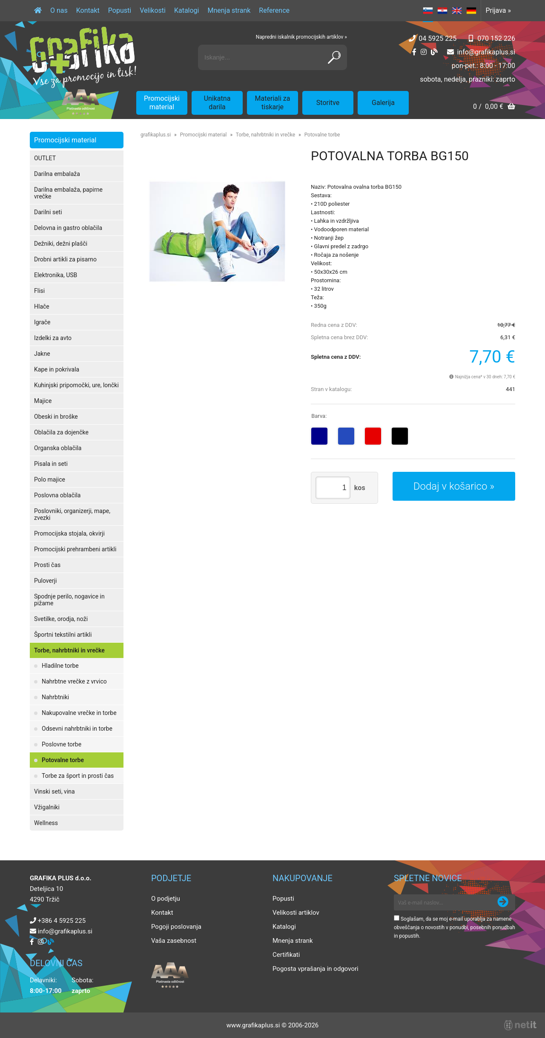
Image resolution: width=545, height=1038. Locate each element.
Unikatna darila (217, 102)
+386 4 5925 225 (62, 921)
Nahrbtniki (55, 697)
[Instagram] (424, 52)
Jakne (42, 353)
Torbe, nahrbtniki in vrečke (69, 650)
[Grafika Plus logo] (83, 57)
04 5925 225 (437, 38)
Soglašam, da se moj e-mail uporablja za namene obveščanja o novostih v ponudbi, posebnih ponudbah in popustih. (454, 927)
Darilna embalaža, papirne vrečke (68, 193)
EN (457, 10)
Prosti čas (47, 565)
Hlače (41, 306)
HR (442, 10)
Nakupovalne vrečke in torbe (79, 712)
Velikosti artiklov (295, 912)
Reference (274, 10)
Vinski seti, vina (54, 791)
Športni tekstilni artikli (63, 634)
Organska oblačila (57, 448)
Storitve (327, 103)
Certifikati (286, 955)
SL (428, 10)
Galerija (383, 103)
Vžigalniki (47, 807)
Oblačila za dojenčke (61, 432)
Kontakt (88, 10)
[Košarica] (494, 107)
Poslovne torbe (61, 744)
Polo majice (49, 479)
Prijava (498, 10)
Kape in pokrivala (56, 369)
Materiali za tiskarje (272, 102)
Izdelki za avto (53, 338)
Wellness (46, 823)
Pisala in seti (51, 463)
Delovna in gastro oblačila (68, 227)
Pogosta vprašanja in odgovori (315, 969)
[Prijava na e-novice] (503, 902)
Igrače (42, 322)
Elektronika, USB (55, 275)
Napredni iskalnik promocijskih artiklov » (301, 37)
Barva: (319, 416)
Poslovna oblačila (57, 495)
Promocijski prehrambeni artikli (75, 549)
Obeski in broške (56, 416)
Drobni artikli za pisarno (65, 259)
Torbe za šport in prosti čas (78, 775)
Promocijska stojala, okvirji (69, 533)
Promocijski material (162, 102)
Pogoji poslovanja (176, 926)
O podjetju (165, 898)
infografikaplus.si (486, 52)
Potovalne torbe (63, 760)
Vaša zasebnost (173, 940)
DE (471, 10)
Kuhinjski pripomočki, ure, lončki (76, 385)
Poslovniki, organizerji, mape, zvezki (72, 514)
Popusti (119, 10)
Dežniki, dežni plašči (60, 243)
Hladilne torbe (60, 665)
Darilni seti (48, 212)
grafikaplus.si (156, 135)
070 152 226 (496, 38)
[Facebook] (414, 52)
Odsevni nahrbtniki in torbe (77, 728)
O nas (59, 10)
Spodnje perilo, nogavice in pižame (69, 600)
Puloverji (45, 580)
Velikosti (153, 10)
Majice (43, 400)
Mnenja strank (228, 10)
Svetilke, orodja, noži (61, 618)
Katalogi (186, 10)
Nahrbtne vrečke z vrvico (74, 681)
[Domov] (38, 10)
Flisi (39, 290)
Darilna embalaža (57, 173)
